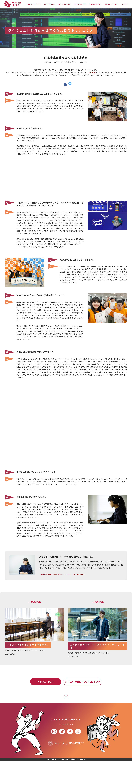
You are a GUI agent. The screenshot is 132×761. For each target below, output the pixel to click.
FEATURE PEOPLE (34, 4)
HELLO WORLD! (80, 4)
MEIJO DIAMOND (64, 4)
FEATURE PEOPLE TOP (82, 681)
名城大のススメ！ (96, 4)
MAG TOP (46, 681)
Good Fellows (49, 4)
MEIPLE (125, 4)
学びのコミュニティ (112, 4)
